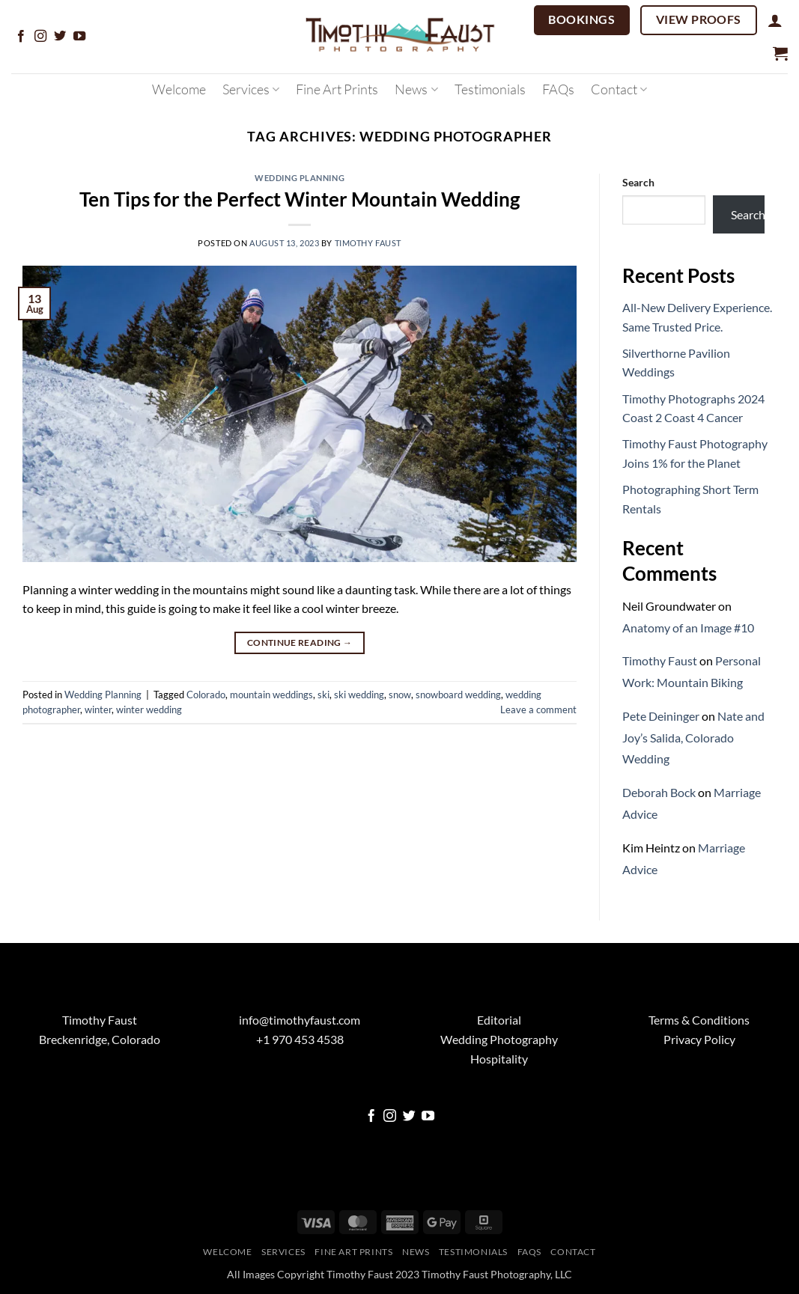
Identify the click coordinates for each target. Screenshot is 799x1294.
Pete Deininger (660, 716)
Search (638, 182)
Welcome (179, 89)
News (416, 89)
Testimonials (490, 89)
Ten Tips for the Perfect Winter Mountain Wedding (299, 199)
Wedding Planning (299, 178)
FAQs (558, 89)
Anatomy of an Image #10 (688, 627)
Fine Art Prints (337, 89)
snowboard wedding (458, 695)
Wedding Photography (499, 1039)
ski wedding (359, 695)
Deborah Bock (659, 792)
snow (400, 695)
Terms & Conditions (699, 1020)
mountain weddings (271, 695)
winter (98, 709)
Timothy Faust (368, 243)
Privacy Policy (699, 1039)
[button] (775, 20)
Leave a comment (538, 709)
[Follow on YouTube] (79, 36)
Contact (619, 89)
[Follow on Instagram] (40, 36)
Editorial (499, 1020)
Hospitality (499, 1059)
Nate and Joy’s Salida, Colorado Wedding (693, 737)
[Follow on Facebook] (21, 36)
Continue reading (300, 642)
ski (323, 695)
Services (250, 89)
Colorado (205, 695)
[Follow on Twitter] (60, 36)
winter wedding (149, 709)
